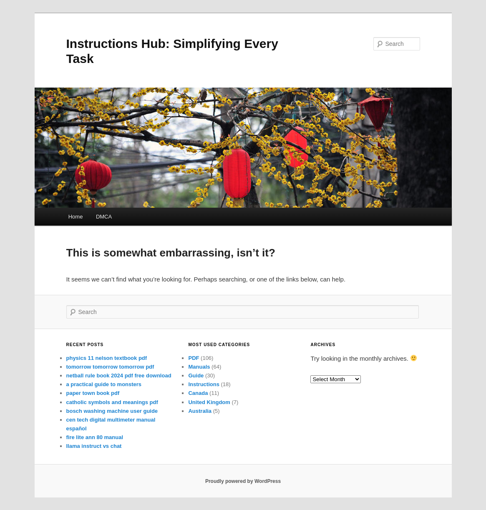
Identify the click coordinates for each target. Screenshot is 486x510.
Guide (196, 375)
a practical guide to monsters (104, 384)
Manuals (199, 367)
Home (75, 217)
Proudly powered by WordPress (243, 481)
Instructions (203, 384)
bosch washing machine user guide (112, 411)
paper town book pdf (93, 393)
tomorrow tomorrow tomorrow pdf (110, 367)
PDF (193, 358)
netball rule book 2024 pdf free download (118, 375)
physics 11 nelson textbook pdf (106, 358)
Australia (200, 411)
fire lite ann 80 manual (94, 437)
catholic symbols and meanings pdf (112, 402)
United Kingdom (209, 402)
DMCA (104, 217)
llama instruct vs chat (94, 446)
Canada (198, 393)
